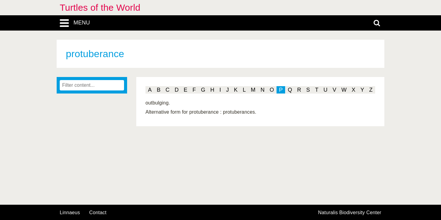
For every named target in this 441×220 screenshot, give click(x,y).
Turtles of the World (100, 7)
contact (97, 212)
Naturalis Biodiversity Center (350, 212)
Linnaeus (70, 212)
